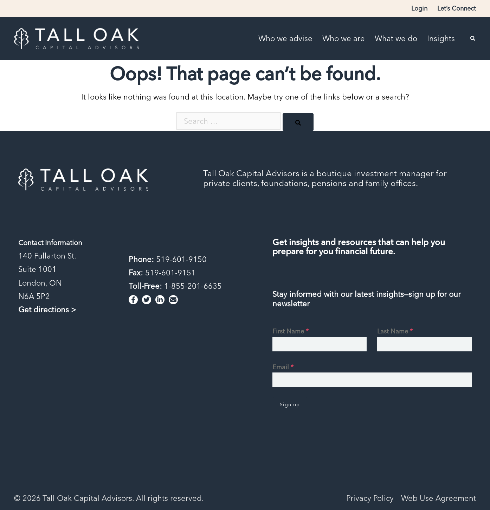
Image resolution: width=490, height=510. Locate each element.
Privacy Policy (370, 498)
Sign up (290, 404)
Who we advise (285, 38)
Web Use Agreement (438, 498)
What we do (396, 38)
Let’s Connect (456, 8)
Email (283, 367)
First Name (290, 331)
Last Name (395, 331)
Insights (441, 38)
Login (419, 8)
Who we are (343, 38)
